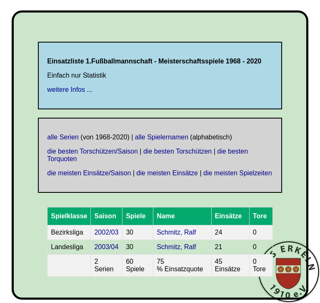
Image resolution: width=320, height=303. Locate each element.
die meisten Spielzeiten (237, 173)
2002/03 (106, 232)
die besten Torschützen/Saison (92, 151)
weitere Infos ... (69, 89)
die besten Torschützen (177, 151)
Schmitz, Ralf (176, 232)
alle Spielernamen (161, 137)
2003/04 (106, 246)
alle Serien (63, 137)
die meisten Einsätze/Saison (89, 173)
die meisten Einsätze (167, 173)
